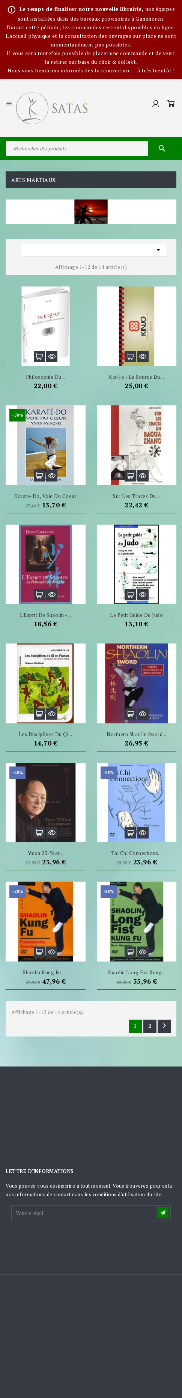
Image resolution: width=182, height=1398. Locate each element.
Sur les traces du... (136, 496)
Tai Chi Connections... (136, 853)
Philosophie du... (46, 377)
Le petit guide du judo (136, 615)
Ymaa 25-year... (46, 853)
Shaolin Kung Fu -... (45, 972)
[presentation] (69, 1241)
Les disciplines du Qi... (45, 734)
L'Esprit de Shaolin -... (45, 615)
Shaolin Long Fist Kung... (136, 972)
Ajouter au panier (39, 356)
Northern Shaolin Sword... (137, 734)
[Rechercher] (91, 148)
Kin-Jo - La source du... (136, 377)
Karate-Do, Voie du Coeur (45, 496)
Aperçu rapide (51, 356)
